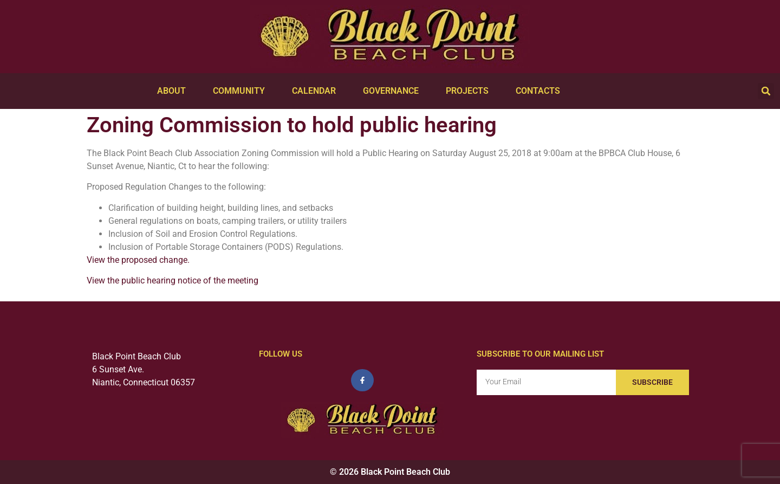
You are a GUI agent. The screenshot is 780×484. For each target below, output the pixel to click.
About (174, 91)
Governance (393, 91)
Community (241, 91)
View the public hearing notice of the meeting (172, 280)
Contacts (541, 91)
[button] (766, 91)
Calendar (316, 91)
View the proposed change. (138, 260)
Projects (470, 91)
